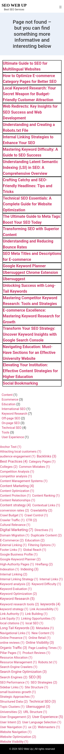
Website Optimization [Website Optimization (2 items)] (18, 736)
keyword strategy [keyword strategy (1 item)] (14, 609)
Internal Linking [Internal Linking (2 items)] (13, 574)
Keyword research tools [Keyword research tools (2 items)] (19, 604)
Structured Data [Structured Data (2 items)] (14, 701)
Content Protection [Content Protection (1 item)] (15, 495)
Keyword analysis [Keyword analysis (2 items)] (15, 584)
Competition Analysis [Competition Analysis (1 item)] (17, 471)
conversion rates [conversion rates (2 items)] (14, 510)
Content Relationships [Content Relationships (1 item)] (17, 500)
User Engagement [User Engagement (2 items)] (15, 716)
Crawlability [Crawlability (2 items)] (41, 510)
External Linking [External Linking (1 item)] (13, 545)
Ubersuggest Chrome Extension (30, 272)
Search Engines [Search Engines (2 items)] (13, 677)
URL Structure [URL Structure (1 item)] (35, 712)
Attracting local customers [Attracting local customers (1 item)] (20, 451)
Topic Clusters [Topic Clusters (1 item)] (12, 706)
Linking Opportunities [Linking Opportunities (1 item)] (38, 618)
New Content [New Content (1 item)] (42, 633)
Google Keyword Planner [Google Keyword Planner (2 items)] (20, 559)
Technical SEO (11, 428)
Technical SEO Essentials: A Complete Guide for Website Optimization (27, 204)
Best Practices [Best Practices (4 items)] (14, 461)
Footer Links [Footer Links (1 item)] (11, 549)
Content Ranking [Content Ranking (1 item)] (46, 495)
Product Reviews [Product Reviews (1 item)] (36, 652)
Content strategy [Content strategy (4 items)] (15, 505)
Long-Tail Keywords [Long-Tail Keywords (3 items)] (17, 628)
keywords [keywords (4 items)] (50, 604)
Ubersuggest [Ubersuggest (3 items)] (38, 706)
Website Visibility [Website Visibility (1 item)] (14, 741)
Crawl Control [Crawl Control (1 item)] (36, 515)
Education (9, 404)
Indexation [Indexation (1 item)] (9, 569)
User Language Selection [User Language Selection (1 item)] (41, 722)
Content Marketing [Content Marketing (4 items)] (17, 486)
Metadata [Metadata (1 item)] (45, 628)
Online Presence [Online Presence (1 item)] (13, 637)
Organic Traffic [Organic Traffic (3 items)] (13, 647)
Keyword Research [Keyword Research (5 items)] (17, 598)
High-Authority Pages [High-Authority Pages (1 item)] (17, 564)
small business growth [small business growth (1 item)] (18, 692)
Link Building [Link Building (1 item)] (36, 613)
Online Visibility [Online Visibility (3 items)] (40, 642)
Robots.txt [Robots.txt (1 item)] (47, 662)
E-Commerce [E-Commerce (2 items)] (12, 540)
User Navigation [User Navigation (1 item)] (13, 727)
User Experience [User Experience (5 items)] (47, 717)
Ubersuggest (14, 279)
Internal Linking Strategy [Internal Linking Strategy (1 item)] (19, 579)
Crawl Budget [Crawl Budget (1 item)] (11, 515)
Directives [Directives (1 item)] (44, 530)
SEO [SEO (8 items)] (35, 677)
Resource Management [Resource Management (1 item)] (18, 662)
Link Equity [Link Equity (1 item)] (10, 618)
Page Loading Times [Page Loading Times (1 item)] (45, 647)
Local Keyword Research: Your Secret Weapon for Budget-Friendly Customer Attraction (29, 94)
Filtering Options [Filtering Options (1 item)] (41, 545)
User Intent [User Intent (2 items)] (10, 722)
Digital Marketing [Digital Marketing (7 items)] (16, 530)
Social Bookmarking (20, 383)
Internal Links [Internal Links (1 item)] (51, 579)
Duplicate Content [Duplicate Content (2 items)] (46, 535)
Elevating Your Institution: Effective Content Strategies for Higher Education (30, 371)
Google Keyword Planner (24, 266)
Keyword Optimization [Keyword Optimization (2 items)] (18, 593)
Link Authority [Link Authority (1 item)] (12, 613)
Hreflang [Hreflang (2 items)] (44, 564)
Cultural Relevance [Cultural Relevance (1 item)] (15, 524)
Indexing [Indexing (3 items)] (29, 569)
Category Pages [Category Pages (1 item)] (42, 461)
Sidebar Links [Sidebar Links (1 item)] (11, 687)
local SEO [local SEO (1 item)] (34, 623)
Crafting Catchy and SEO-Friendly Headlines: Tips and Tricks (27, 186)
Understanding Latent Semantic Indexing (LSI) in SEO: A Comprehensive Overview (30, 167)
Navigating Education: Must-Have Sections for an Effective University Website (29, 352)
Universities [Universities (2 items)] (11, 711)
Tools (5, 432)
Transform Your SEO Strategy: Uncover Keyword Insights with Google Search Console (30, 334)
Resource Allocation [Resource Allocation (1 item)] (16, 657)
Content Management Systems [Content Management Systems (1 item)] (23, 481)
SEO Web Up (14, 5)
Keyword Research (14, 413)
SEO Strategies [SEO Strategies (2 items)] (44, 682)
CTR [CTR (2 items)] (31, 520)
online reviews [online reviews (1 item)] (12, 642)
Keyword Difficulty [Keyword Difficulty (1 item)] (46, 584)
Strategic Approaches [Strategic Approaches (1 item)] (17, 696)
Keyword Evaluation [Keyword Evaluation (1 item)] (16, 589)
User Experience (13, 437)
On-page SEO (11, 423)
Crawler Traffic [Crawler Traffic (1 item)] (12, 520)
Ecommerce (10, 399)
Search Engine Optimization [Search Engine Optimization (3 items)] (23, 671)
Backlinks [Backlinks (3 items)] (46, 456)
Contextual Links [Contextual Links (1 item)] (46, 505)
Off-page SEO (11, 418)
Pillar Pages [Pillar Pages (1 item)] (10, 652)
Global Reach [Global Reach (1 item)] (34, 549)
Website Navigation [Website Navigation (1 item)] (15, 732)
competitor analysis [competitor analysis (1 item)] (16, 476)
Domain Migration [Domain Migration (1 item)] (14, 535)
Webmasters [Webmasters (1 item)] (49, 727)
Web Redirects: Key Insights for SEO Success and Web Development (30, 112)
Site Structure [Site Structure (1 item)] (36, 687)
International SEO (14, 409)
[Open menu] (60, 7)
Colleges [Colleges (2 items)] (9, 466)
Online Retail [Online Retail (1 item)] (39, 637)
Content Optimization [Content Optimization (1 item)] (17, 490)
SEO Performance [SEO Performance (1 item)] (14, 682)
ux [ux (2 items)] (32, 727)
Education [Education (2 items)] (35, 540)
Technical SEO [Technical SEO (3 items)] (42, 701)
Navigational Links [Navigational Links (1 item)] (15, 633)
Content (7, 395)
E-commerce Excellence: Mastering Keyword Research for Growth (31, 316)
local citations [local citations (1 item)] (12, 623)
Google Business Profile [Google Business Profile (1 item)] (19, 554)
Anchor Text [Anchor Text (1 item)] (10, 446)
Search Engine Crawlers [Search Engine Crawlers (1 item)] (18, 667)
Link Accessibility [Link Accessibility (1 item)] (44, 609)
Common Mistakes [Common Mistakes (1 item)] (34, 466)
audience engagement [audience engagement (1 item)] (17, 456)
